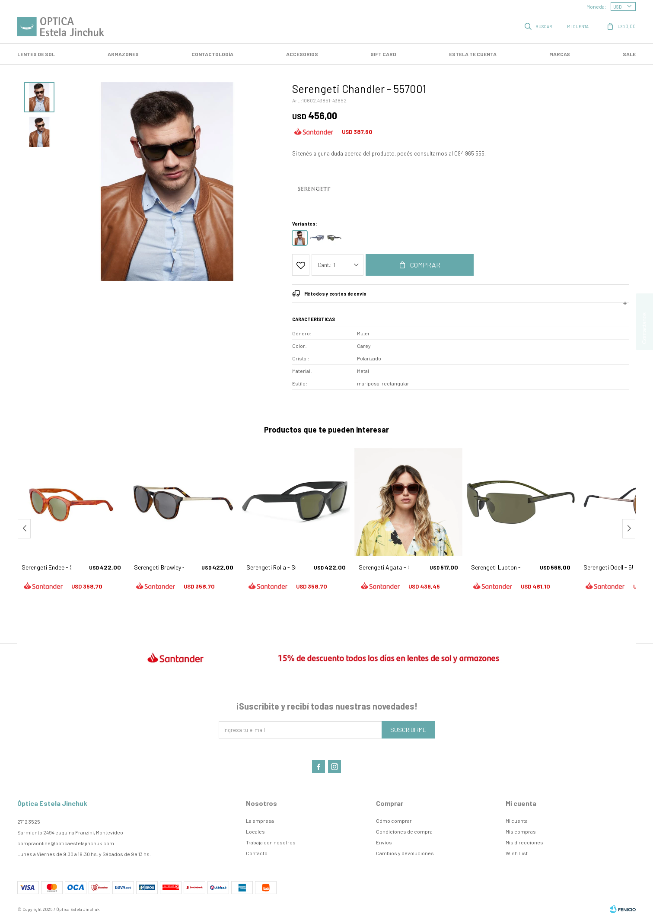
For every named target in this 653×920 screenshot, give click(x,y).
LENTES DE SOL (36, 54)
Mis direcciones (524, 842)
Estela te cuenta (473, 54)
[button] (628, 528)
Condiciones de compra (404, 831)
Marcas (559, 54)
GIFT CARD (383, 54)
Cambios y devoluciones (405, 853)
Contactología (212, 54)
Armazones (123, 54)
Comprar (425, 265)
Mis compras (521, 831)
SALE (629, 54)
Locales (255, 831)
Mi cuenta (517, 821)
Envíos (384, 842)
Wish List (517, 853)
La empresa (260, 821)
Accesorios (302, 54)
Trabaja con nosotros (271, 842)
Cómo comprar (394, 821)
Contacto (257, 853)
